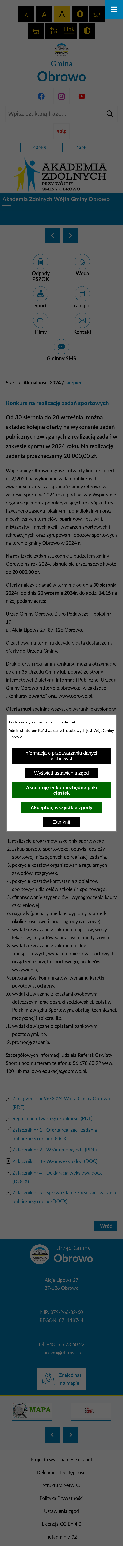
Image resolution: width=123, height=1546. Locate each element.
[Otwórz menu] (114, 9)
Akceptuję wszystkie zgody (62, 807)
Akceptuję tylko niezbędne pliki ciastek (61, 790)
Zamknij (61, 822)
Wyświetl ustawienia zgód (61, 773)
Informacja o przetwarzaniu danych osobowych (61, 755)
